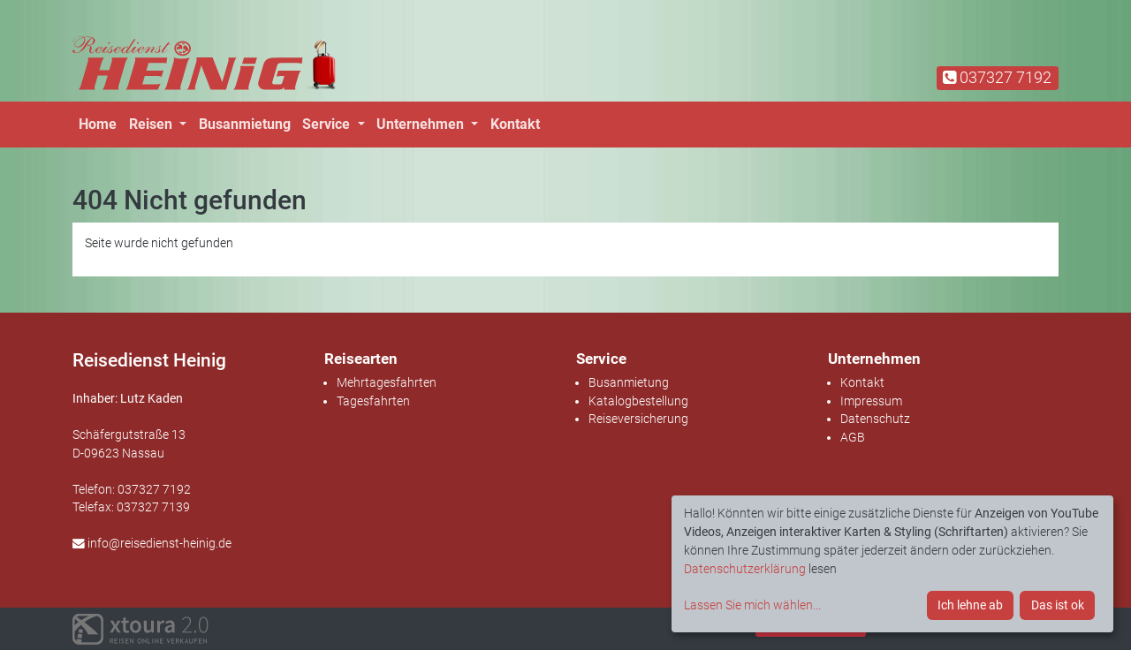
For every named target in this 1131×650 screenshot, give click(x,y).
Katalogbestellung (638, 401)
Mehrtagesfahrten (386, 382)
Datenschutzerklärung (745, 569)
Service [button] (327, 124)
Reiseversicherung (638, 419)
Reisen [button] (152, 124)
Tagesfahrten (373, 401)
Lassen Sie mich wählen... (752, 605)
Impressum (871, 401)
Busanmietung (245, 124)
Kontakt (515, 124)
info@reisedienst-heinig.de (152, 543)
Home (98, 124)
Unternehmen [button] (421, 124)
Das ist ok (1057, 605)
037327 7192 (997, 77)
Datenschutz (875, 419)
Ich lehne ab (970, 605)
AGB (852, 437)
